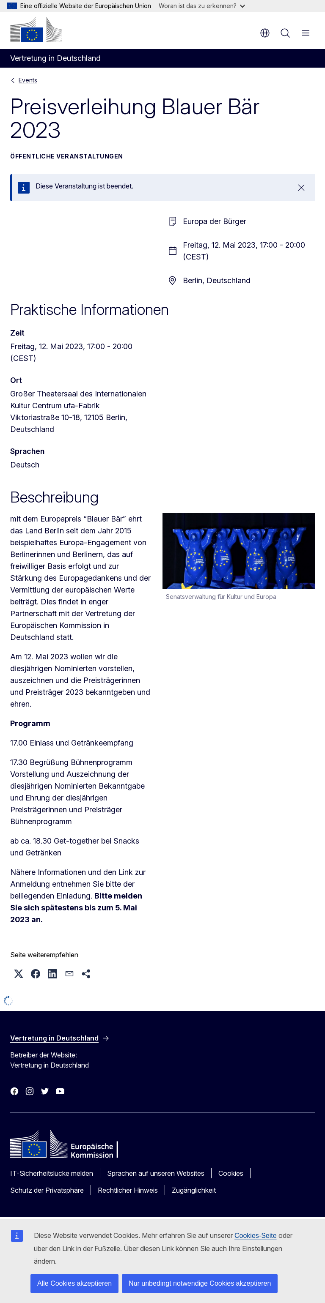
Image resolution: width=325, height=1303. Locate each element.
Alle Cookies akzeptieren (74, 1283)
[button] (18, 974)
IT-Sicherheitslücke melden (51, 1173)
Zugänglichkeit (194, 1190)
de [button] (265, 33)
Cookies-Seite (255, 1235)
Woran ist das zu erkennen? (202, 5)
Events (28, 80)
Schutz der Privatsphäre (47, 1190)
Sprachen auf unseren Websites (155, 1173)
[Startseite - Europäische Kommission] (36, 29)
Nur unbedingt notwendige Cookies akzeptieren (200, 1283)
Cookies (230, 1173)
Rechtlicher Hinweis (128, 1190)
